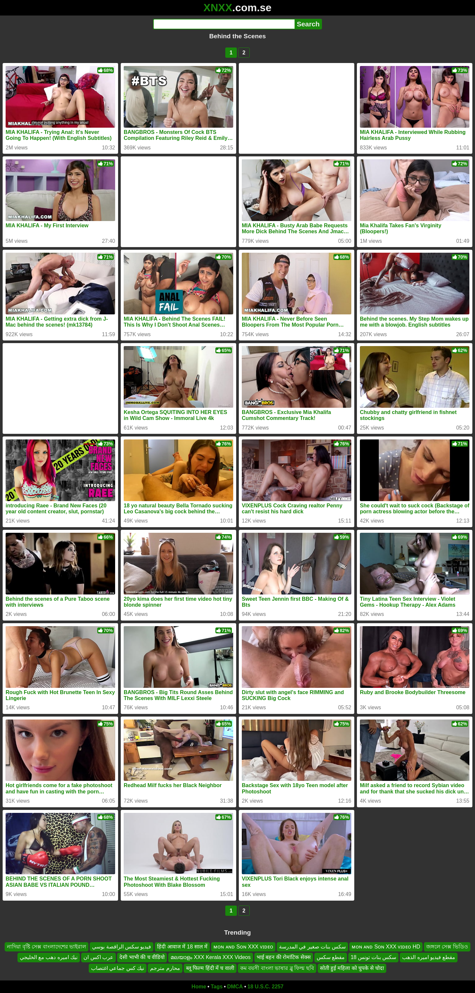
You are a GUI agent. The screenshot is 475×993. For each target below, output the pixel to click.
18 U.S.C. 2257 (265, 986)
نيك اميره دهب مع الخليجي (49, 957)
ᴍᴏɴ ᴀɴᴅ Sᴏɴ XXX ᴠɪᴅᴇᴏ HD (386, 946)
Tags (217, 986)
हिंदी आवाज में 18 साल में (182, 946)
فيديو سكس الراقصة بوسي (121, 946)
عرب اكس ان (98, 957)
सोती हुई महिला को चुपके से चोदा (352, 968)
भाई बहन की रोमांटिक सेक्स (284, 957)
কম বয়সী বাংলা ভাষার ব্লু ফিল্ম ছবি (277, 968)
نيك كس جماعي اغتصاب (117, 968)
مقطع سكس (331, 957)
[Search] (224, 24)
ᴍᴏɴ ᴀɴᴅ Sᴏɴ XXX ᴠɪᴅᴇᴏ (243, 946)
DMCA (235, 986)
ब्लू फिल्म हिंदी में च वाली (210, 968)
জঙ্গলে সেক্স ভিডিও (447, 946)
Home (199, 986)
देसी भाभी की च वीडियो (142, 957)
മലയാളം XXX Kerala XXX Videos (211, 957)
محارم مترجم (165, 968)
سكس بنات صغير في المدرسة (312, 946)
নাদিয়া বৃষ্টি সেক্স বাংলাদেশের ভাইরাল (46, 946)
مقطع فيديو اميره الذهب (428, 957)
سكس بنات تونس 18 (373, 957)
